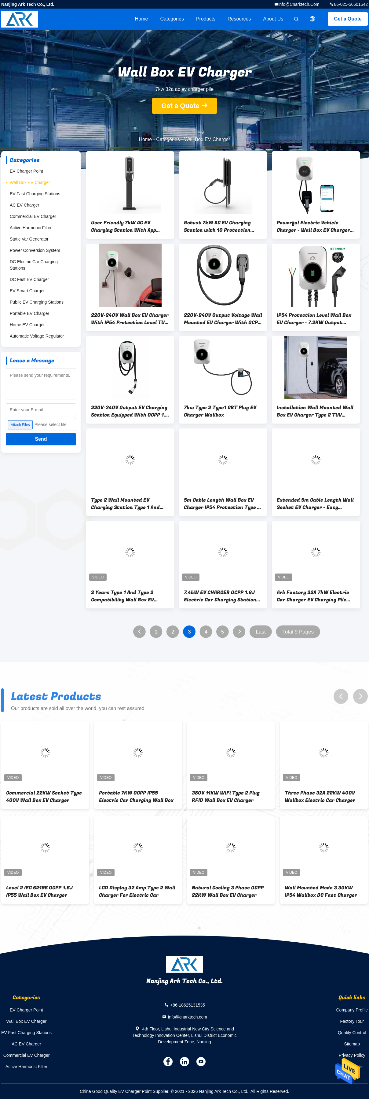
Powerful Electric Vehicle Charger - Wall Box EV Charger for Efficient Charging (313, 226)
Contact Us (352, 1066)
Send (41, 439)
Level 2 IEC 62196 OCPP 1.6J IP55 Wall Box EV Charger (39, 891)
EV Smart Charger (27, 290)
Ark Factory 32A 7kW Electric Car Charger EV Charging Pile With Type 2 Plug (313, 596)
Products (205, 18)
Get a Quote (348, 18)
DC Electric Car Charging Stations (34, 265)
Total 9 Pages (298, 632)
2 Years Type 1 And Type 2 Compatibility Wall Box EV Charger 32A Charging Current (128, 596)
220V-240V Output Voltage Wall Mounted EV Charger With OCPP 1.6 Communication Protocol (223, 319)
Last (261, 632)
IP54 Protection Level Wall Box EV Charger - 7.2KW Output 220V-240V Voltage (314, 319)
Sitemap (352, 1043)
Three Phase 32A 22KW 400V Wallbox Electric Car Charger (320, 796)
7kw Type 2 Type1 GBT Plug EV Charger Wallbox (220, 411)
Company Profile (352, 1009)
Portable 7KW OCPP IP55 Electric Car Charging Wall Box (136, 796)
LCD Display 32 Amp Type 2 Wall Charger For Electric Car (137, 891)
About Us (273, 18)
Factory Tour (352, 1021)
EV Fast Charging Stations (35, 193)
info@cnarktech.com (299, 4)
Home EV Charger (27, 324)
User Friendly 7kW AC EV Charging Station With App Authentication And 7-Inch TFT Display (128, 226)
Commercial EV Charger (33, 216)
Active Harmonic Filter (31, 227)
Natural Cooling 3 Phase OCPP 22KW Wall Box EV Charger (228, 891)
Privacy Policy (352, 1055)
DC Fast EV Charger (29, 279)
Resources (239, 18)
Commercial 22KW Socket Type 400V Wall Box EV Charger (44, 796)
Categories (172, 18)
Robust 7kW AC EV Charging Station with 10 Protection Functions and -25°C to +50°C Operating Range (219, 226)
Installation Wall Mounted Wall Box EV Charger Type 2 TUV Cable (315, 411)
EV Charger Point (26, 171)
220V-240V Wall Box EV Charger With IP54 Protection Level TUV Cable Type (130, 319)
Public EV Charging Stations (37, 302)
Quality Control (352, 1032)
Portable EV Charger (29, 313)
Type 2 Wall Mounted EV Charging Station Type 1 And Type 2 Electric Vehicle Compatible (125, 503)
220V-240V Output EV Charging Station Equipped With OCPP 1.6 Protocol (129, 411)
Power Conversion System (35, 250)
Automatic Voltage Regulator (37, 336)
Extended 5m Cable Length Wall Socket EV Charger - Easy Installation (315, 503)
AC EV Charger (24, 205)
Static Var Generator (29, 239)
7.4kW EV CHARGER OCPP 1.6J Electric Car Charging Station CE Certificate (220, 596)
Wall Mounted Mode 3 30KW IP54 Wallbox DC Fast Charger (321, 891)
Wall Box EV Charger (30, 182)
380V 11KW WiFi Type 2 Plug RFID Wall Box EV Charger (226, 796)
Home (141, 18)
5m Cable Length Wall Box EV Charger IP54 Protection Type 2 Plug (222, 503)
